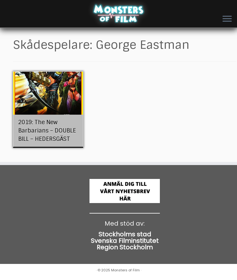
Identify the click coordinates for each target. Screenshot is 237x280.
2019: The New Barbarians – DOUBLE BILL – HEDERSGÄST (47, 131)
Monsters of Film (125, 270)
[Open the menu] (227, 19)
